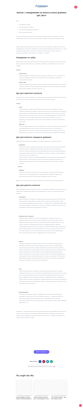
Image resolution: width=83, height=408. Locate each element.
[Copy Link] (41, 366)
